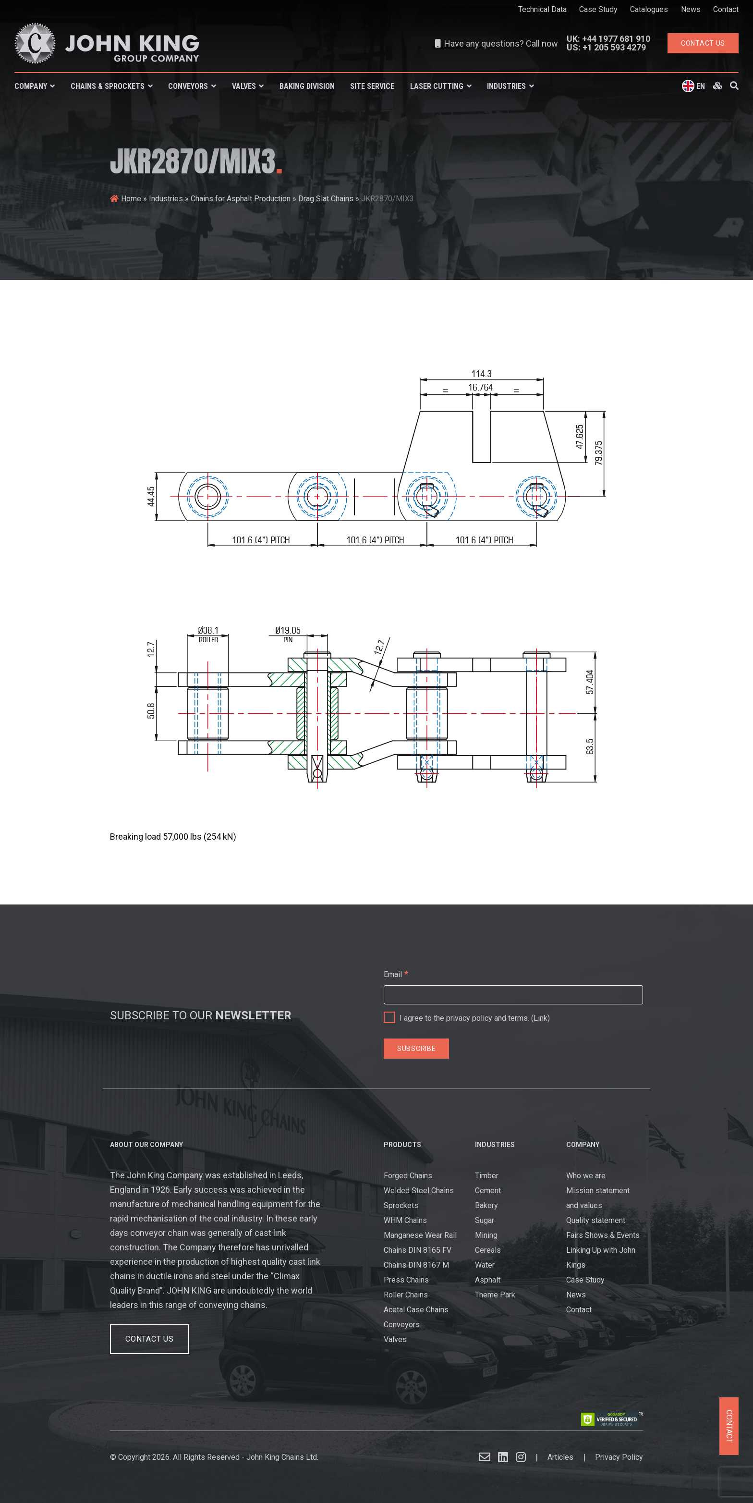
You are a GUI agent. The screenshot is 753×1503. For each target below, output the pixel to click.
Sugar (484, 1220)
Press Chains (406, 1279)
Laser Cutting (436, 86)
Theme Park (495, 1294)
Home (131, 198)
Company (30, 86)
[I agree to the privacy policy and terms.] (391, 1015)
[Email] (513, 994)
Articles (560, 1457)
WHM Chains (405, 1220)
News (691, 9)
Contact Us (149, 1339)
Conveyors (188, 86)
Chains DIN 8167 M (416, 1265)
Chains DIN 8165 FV (417, 1250)
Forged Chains (408, 1175)
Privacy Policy (619, 1457)
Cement (488, 1190)
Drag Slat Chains (325, 198)
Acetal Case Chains (416, 1309)
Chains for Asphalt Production (241, 198)
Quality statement (595, 1220)
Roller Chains (406, 1294)
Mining (486, 1235)
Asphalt (487, 1279)
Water (485, 1265)
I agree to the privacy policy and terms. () (467, 1016)
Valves (244, 86)
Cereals (488, 1250)
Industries (506, 86)
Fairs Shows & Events (603, 1235)
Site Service (372, 86)
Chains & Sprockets (108, 86)
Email (396, 973)
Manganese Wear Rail (420, 1235)
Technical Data (542, 9)
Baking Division (307, 86)
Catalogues (649, 9)
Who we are (586, 1175)
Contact (726, 9)
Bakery (486, 1205)
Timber (486, 1175)
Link (540, 1018)
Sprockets (401, 1205)
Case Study (598, 9)
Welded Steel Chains (419, 1190)
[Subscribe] (416, 1049)
